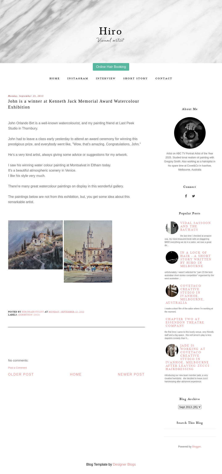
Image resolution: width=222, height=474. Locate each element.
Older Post (21, 374)
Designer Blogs (124, 464)
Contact (163, 78)
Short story (135, 78)
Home (55, 78)
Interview (106, 78)
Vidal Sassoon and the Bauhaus (195, 226)
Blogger (196, 446)
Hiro (111, 31)
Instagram (77, 78)
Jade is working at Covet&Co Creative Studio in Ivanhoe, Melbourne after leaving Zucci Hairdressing (188, 357)
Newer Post (131, 374)
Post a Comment (17, 367)
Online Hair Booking (111, 67)
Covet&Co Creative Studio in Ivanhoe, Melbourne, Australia (185, 294)
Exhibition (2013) (29, 315)
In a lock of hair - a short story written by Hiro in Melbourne (195, 259)
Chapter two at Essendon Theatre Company (185, 323)
